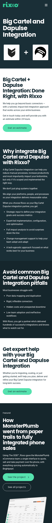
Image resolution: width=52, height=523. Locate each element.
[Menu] (46, 5)
